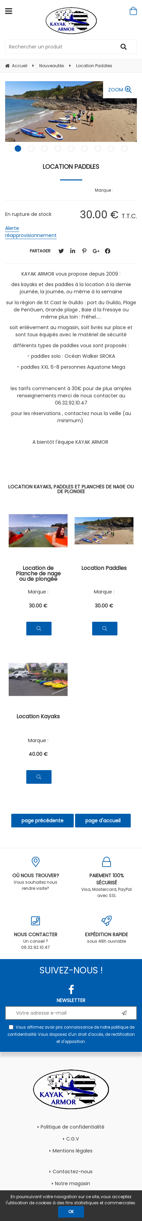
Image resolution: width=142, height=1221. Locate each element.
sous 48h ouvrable (106, 930)
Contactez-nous (73, 1171)
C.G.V (72, 1138)
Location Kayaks (38, 717)
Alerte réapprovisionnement (31, 232)
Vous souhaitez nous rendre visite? (35, 874)
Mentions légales (73, 1150)
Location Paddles (71, 166)
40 (38, 754)
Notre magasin (72, 1183)
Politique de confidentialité (72, 1126)
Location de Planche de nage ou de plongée (38, 573)
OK (71, 1212)
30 (38, 605)
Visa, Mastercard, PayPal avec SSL (106, 877)
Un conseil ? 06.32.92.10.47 (35, 933)
